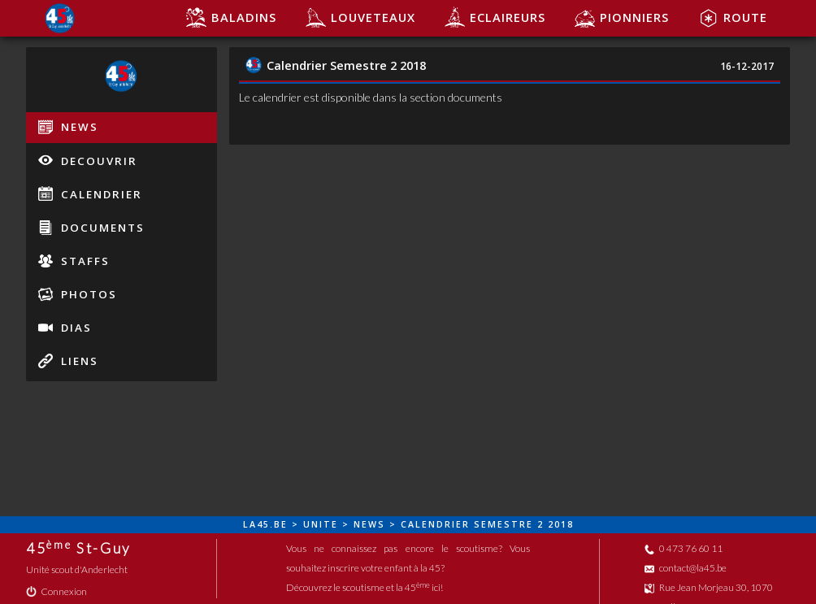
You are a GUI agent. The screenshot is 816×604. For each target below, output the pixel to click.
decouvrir (87, 160)
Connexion (56, 591)
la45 (256, 524)
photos (77, 294)
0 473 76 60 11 (684, 548)
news (68, 126)
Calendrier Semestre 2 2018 (335, 65)
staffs (74, 261)
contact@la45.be (686, 568)
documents (91, 227)
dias (65, 327)
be (281, 524)
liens (68, 361)
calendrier (90, 193)
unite (320, 524)
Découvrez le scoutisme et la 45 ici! (364, 587)
